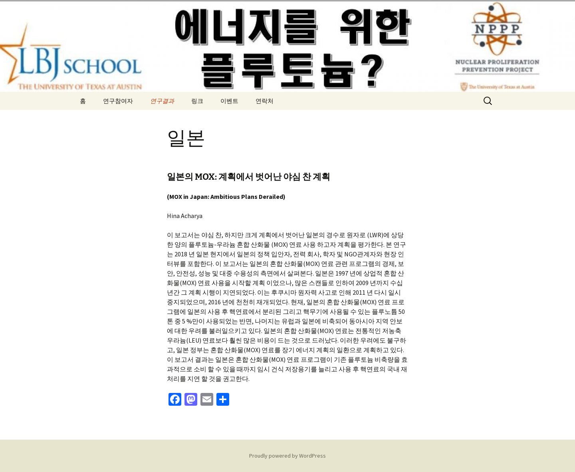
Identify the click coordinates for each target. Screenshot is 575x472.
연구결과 (162, 101)
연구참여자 (118, 101)
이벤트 (229, 101)
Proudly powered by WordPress (287, 455)
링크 (197, 101)
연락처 (265, 101)
